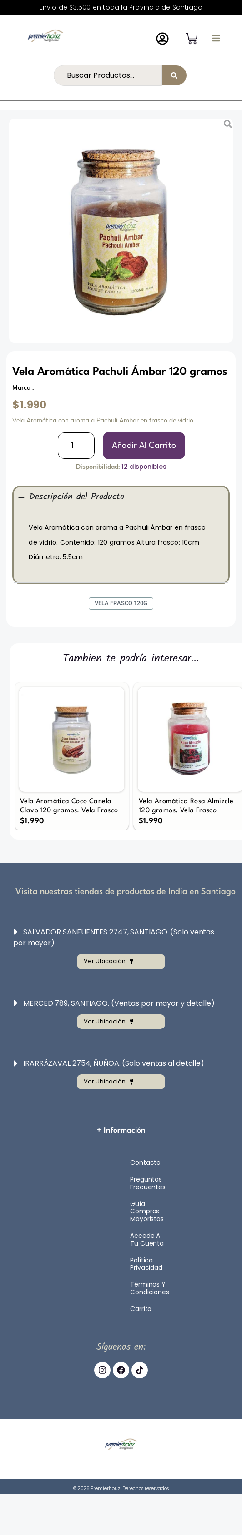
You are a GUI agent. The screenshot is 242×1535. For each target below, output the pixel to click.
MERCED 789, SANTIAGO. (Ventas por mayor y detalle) (119, 1003)
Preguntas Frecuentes (148, 1183)
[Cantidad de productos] (76, 445)
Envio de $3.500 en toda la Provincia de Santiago (121, 7)
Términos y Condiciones (149, 1288)
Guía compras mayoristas (147, 1211)
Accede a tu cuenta (147, 1239)
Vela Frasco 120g (121, 603)
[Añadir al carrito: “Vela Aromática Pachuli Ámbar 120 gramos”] (144, 445)
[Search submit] (174, 75)
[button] (216, 38)
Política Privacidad (146, 1264)
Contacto (145, 1162)
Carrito (140, 1308)
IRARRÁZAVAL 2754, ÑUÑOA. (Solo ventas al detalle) (113, 1063)
